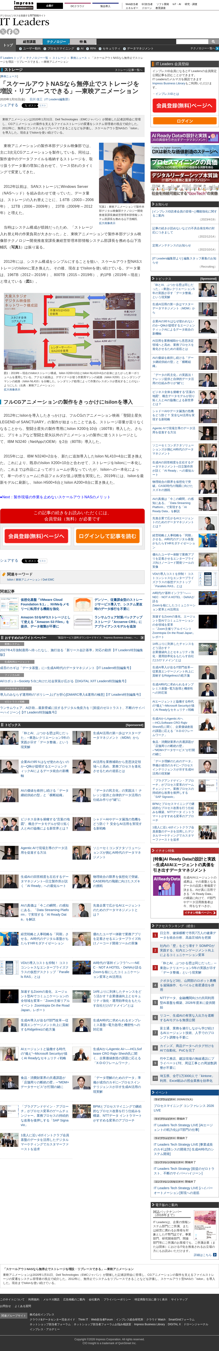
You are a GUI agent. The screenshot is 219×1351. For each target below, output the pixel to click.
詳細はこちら (203, 1255)
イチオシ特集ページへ (199, 912)
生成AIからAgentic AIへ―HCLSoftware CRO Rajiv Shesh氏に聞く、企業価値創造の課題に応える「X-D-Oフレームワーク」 (172, 727)
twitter (3, 31)
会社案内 (94, 1299)
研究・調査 (191, 4)
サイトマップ (179, 1299)
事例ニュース (78, 57)
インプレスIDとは (167, 94)
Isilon (10, 579)
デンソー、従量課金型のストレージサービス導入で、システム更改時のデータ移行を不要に (118, 604)
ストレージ (59, 57)
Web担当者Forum (102, 1319)
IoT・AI (177, 4)
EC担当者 (147, 4)
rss (16, 31)
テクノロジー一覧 (37, 57)
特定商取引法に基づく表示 (151, 1299)
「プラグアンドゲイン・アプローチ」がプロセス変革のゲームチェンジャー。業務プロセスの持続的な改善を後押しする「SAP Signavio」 (45, 1116)
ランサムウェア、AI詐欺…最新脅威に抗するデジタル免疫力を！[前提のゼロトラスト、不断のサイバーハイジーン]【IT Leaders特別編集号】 (72, 710)
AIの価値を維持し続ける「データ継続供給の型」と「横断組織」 (173, 362)
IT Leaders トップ (11, 57)
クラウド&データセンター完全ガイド (52, 1319)
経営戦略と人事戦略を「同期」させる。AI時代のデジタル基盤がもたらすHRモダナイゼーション (45, 938)
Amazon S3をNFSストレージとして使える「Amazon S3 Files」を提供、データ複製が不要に (45, 621)
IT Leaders (24, 22)
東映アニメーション (28, 579)
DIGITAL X (174, 1324)
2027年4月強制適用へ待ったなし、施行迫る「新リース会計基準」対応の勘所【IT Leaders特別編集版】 (71, 652)
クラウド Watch (156, 1319)
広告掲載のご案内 (74, 1299)
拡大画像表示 (107, 223)
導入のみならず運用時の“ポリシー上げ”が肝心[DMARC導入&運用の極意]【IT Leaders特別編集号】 (71, 694)
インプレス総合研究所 (129, 1319)
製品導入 (105, 6)
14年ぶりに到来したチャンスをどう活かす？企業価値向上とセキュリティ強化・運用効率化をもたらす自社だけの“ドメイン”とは (173, 652)
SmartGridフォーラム (181, 1319)
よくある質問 (23, 1306)
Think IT (83, 1319)
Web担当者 (132, 4)
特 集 (83, 42)
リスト (42, 105)
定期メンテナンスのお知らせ (171, 245)
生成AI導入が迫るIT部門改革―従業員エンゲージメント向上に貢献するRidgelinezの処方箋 (45, 1024)
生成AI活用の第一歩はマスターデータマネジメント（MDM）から (173, 308)
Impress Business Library (168, 83)
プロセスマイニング (60, 48)
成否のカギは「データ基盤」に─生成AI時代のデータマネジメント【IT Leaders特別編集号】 (66, 668)
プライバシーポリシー (117, 1299)
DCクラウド (77, 6)
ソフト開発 (162, 4)
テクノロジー (56, 42)
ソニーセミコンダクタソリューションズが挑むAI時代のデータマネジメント (117, 852)
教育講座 (161, 8)
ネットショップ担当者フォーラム (50, 1324)
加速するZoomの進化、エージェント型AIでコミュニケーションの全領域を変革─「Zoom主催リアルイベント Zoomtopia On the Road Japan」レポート (45, 1001)
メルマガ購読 (51, 1299)
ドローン (147, 8)
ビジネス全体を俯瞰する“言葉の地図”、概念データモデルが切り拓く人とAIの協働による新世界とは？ (45, 823)
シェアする (9, 105)
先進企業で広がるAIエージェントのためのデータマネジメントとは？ (117, 910)
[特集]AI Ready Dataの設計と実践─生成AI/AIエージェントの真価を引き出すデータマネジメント (184, 865)
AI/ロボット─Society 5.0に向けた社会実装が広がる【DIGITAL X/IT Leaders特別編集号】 (64, 681)
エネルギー (132, 8)
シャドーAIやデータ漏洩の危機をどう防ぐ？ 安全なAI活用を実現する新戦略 (117, 823)
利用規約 (33, 1299)
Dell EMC (48, 579)
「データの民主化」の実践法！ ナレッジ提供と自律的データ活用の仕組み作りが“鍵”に (117, 795)
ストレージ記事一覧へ (128, 69)
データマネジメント (140, 48)
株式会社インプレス (42, 1314)
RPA (93, 48)
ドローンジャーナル (196, 1324)
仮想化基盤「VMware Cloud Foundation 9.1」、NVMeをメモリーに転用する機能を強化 (45, 604)
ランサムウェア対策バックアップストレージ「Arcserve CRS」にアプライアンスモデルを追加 (118, 621)
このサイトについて (12, 1299)
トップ (8, 45)
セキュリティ (111, 48)
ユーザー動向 (32, 48)
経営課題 (29, 42)
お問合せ (5, 1306)
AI (82, 48)
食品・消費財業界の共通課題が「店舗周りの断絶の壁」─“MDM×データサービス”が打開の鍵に (45, 1082)
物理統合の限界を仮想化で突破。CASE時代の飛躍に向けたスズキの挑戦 (117, 881)
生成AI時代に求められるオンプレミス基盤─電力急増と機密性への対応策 (117, 1024)
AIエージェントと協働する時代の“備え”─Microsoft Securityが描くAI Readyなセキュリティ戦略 (44, 1053)
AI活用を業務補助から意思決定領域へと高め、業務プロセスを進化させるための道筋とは (117, 766)
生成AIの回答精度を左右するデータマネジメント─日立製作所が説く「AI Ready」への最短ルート (45, 881)
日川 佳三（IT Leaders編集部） (50, 99)
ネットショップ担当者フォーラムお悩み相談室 (102, 1324)
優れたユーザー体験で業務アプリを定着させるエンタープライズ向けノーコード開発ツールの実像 (117, 938)
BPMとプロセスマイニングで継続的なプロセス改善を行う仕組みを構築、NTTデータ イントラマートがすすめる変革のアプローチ (173, 812)
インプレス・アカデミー (45, 1329)
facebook (10, 31)
